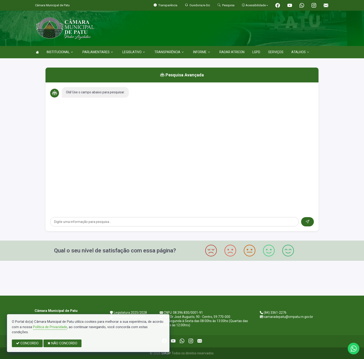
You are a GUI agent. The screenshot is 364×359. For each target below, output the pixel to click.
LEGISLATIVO (133, 52)
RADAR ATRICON (231, 52)
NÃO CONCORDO (62, 343)
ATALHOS (300, 52)
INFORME (201, 52)
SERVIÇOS (275, 52)
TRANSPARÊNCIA (169, 52)
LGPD (256, 52)
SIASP (165, 353)
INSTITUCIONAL (60, 52)
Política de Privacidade (50, 327)
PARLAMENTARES (97, 52)
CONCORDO (27, 343)
